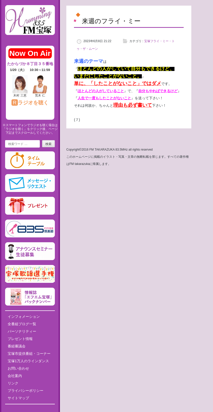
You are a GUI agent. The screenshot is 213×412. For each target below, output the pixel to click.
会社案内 (15, 376)
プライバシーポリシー (25, 391)
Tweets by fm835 (30, 410)
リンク (13, 383)
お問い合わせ (18, 368)
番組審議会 (17, 346)
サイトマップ (18, 398)
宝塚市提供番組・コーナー (29, 354)
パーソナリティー (22, 331)
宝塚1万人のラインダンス (28, 361)
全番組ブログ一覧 (22, 324)
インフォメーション (24, 316)
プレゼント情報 (20, 339)
